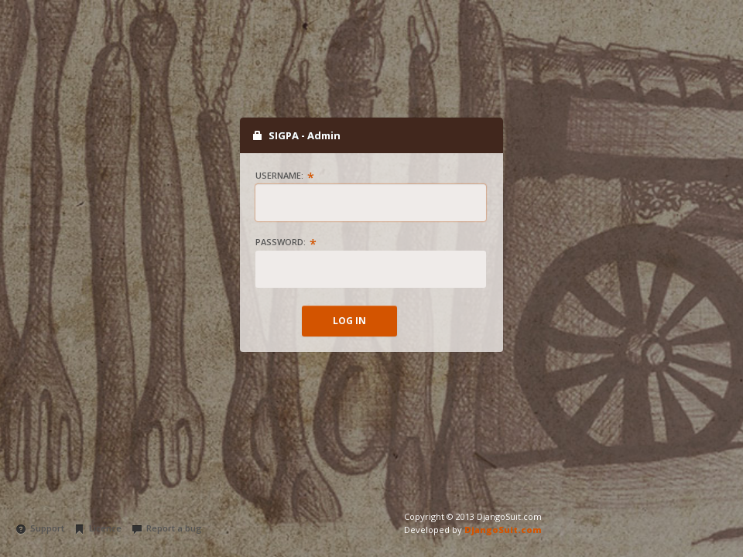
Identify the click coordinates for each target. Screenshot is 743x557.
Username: (279, 175)
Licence (98, 528)
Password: (280, 242)
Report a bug (167, 528)
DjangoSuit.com (503, 529)
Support (39, 528)
